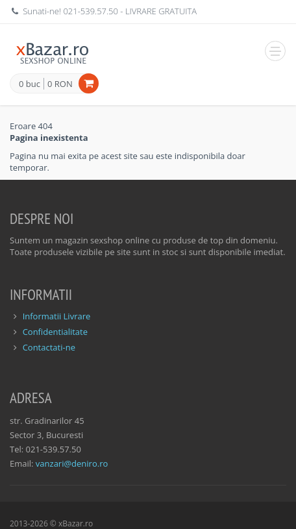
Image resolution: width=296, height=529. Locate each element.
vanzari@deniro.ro (72, 463)
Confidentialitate (55, 332)
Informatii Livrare (57, 316)
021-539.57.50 (90, 11)
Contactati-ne (49, 347)
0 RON (60, 84)
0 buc (29, 84)
